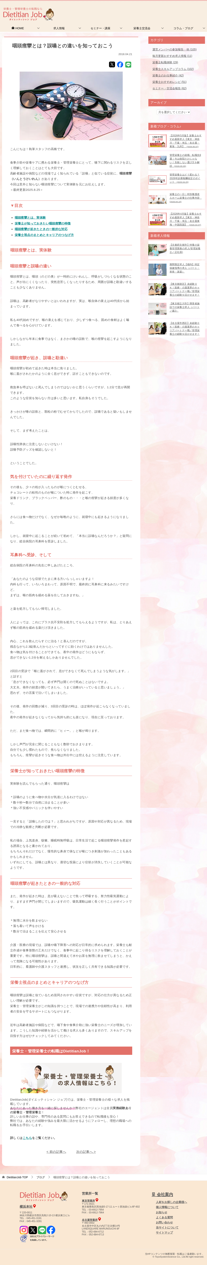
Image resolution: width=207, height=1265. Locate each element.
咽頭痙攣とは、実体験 (30, 217)
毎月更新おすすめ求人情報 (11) (172, 55)
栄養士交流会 (141, 28)
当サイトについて (167, 1227)
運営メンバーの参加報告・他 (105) (174, 49)
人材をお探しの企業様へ (180, 8)
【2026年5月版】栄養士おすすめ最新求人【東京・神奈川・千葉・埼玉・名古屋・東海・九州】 (186, 141)
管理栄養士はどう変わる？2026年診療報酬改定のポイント (185, 178)
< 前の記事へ (56, 1151)
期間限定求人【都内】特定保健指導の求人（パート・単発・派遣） (185, 268)
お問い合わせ (164, 1222)
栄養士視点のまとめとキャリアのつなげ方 (44, 235)
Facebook (120, 65)
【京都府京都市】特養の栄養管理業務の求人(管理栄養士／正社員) (185, 248)
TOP (17, 1177)
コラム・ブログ (183, 28)
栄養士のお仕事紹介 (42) (168, 75)
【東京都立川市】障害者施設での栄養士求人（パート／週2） (185, 307)
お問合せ (137, 9)
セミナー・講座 (100, 28)
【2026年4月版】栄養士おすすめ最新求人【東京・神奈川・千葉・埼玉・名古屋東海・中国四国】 (186, 219)
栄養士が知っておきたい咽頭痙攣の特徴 (43, 223)
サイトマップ (164, 1232)
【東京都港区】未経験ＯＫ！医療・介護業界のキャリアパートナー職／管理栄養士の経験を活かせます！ (185, 289)
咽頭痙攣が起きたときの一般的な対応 (41, 229)
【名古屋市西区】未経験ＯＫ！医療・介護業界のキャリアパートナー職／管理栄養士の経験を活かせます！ (185, 328)
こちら (27, 1138)
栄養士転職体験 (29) (165, 62)
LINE (128, 65)
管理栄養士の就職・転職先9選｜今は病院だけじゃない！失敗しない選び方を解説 (185, 160)
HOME (17, 28)
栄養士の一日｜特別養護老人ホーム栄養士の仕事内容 (186, 198)
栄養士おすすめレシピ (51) (169, 81)
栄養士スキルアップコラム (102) (173, 69)
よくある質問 (164, 1217)
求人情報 (59, 28)
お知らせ (161, 1212)
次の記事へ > (86, 1151)
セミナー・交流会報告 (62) (169, 88)
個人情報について (167, 1207)
